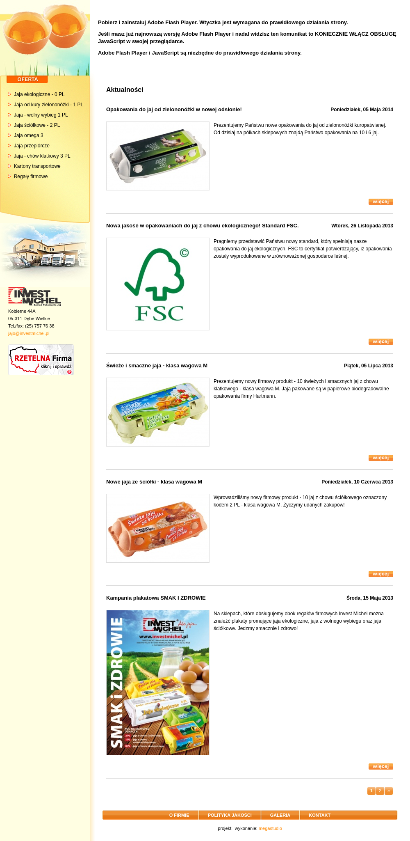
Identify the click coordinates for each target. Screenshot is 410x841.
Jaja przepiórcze (32, 146)
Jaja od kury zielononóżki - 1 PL (48, 105)
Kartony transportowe (37, 166)
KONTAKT (319, 815)
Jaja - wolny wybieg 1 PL (41, 115)
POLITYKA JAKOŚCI (230, 815)
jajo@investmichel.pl (28, 333)
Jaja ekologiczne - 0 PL (39, 94)
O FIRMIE (179, 815)
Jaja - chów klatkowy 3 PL (42, 156)
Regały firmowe (31, 176)
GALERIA (280, 815)
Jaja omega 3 (28, 135)
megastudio (270, 828)
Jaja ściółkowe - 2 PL (37, 125)
